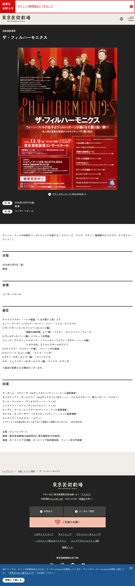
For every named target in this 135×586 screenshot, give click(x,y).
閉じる (131, 568)
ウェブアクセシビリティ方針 (85, 541)
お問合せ (46, 511)
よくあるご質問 (84, 511)
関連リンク (67, 547)
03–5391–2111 (56, 499)
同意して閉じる (13, 580)
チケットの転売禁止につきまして (35, 6)
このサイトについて (43, 534)
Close (132, 6)
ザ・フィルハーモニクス (49, 471)
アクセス (85, 495)
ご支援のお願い (67, 522)
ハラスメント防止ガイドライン (51, 541)
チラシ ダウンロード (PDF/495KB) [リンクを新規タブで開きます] (68, 194)
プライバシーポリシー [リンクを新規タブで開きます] (20, 573)
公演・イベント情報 (26, 471)
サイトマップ (64, 534)
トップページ (7, 471)
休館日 (82, 499)
